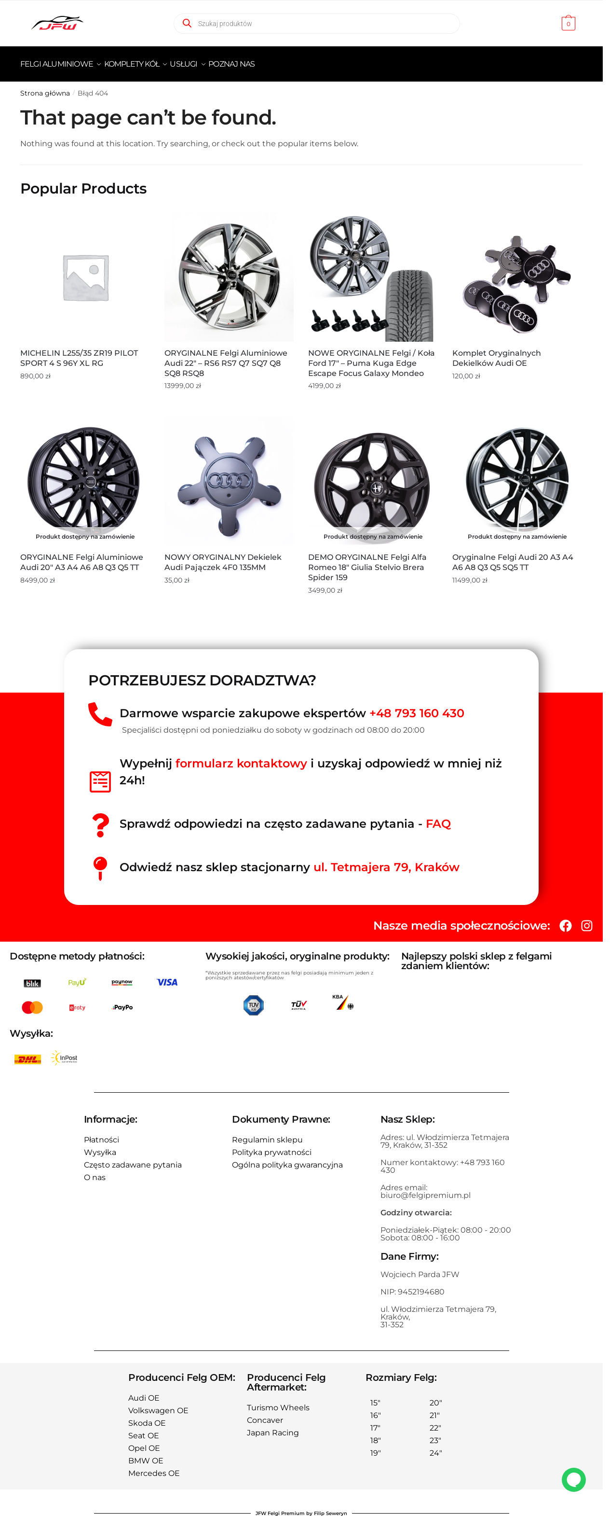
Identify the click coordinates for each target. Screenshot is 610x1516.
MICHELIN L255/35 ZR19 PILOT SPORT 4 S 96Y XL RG (79, 352)
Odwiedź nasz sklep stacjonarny (290, 861)
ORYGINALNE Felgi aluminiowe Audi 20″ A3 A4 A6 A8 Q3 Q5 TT (81, 556)
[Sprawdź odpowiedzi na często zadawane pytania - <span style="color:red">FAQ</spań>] (100, 819)
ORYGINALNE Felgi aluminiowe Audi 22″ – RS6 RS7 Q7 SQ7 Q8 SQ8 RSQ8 (225, 357)
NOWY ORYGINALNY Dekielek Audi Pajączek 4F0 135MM (223, 556)
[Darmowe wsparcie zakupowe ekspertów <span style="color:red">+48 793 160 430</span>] (100, 708)
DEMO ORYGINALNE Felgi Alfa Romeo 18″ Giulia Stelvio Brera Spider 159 (367, 561)
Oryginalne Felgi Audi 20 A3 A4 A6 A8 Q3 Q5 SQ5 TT (512, 556)
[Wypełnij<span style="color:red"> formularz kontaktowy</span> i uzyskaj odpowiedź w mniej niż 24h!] (100, 776)
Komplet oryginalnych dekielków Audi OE (496, 352)
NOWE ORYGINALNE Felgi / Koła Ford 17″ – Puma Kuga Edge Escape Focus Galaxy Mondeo (371, 357)
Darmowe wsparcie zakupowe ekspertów (292, 707)
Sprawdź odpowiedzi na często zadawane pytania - (285, 818)
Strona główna (45, 87)
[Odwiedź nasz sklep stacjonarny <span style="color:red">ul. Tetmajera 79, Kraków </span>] (100, 863)
